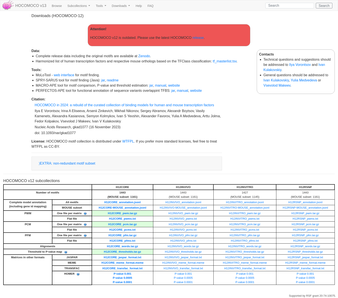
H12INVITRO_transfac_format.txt (244, 268)
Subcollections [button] (77, 6)
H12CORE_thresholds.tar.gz (122, 251)
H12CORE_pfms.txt (122, 240)
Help (139, 6)
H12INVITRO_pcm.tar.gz (244, 224)
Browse (57, 6)
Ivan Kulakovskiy (276, 80)
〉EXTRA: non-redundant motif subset (67, 163)
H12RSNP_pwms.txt (305, 218)
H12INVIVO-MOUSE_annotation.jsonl (183, 207)
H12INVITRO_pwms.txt (244, 218)
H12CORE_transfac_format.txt (122, 268)
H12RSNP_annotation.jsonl (305, 202)
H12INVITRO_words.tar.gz (244, 246)
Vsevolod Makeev (276, 85)
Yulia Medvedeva (304, 80)
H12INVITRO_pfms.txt (245, 240)
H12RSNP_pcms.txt (305, 229)
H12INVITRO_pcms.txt (245, 229)
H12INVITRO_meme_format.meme (245, 262)
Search (324, 6)
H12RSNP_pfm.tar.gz (305, 235)
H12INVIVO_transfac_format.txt (183, 268)
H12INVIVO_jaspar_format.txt (183, 257)
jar (103, 80)
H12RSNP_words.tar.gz (305, 246)
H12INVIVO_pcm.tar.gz (183, 224)
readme (113, 80)
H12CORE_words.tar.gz (122, 246)
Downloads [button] (120, 6)
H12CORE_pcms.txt (122, 229)
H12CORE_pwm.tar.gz (122, 213)
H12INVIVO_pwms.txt (183, 218)
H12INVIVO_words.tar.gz (183, 246)
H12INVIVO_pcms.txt (183, 229)
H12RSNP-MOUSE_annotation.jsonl (305, 207)
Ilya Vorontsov (300, 65)
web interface (64, 75)
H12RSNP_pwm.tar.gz (305, 213)
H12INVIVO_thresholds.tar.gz (183, 251)
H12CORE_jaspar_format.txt (122, 257)
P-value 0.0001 (122, 282)
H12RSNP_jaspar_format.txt (305, 257)
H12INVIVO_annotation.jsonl (183, 202)
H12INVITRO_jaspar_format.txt (244, 257)
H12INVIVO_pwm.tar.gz (183, 213)
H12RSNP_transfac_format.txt (305, 268)
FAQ (150, 6)
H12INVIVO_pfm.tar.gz (183, 235)
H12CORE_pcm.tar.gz (122, 224)
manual (160, 85)
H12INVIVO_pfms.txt (183, 240)
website (174, 85)
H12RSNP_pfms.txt (305, 240)
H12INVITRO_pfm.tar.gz (245, 235)
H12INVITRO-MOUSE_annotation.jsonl (244, 207)
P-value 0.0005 (122, 277)
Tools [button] (100, 6)
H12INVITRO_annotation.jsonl (245, 202)
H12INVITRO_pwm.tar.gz (245, 213)
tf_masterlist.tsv (224, 61)
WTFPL (128, 141)
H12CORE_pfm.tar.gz (122, 235)
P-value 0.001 (122, 273)
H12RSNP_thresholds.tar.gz (305, 251)
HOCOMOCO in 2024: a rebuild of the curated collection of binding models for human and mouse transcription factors (124, 105)
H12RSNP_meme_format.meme (305, 262)
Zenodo (144, 56)
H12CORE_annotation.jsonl (122, 202)
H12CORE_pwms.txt (122, 218)
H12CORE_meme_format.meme (123, 262)
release (198, 38)
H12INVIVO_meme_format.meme (183, 262)
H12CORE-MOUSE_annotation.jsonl (122, 207)
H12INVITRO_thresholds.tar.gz (244, 251)
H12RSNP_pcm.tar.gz (305, 224)
